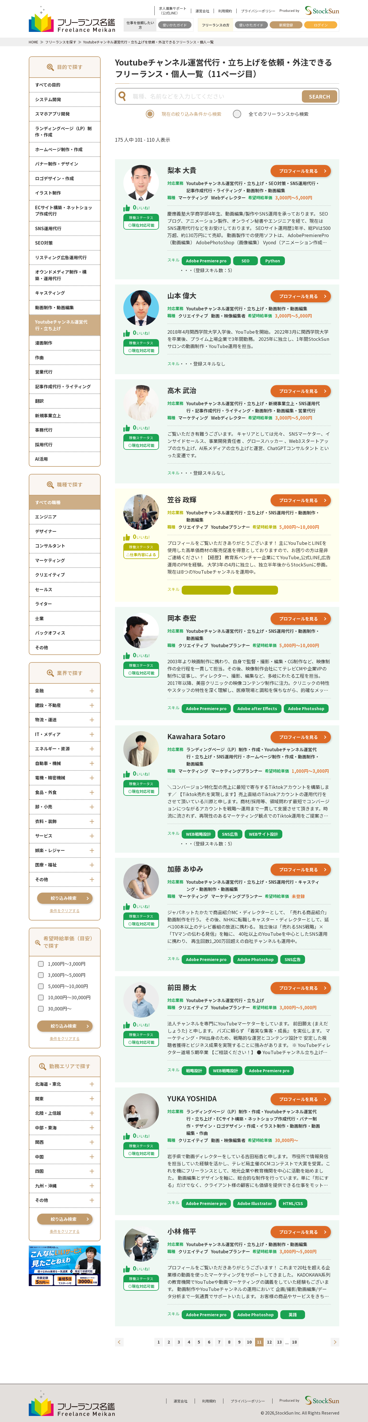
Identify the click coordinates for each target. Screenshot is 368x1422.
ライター (43, 604)
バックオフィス (50, 633)
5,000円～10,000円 (68, 986)
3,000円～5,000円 (66, 974)
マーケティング (50, 560)
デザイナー (46, 531)
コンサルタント (50, 546)
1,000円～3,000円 (66, 963)
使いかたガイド (175, 24)
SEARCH (319, 96)
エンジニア (46, 517)
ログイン (321, 24)
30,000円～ (60, 1008)
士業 (39, 618)
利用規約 (225, 11)
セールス (43, 589)
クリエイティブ (50, 575)
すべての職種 (47, 502)
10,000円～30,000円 (69, 997)
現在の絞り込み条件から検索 (191, 113)
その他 (41, 647)
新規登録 (286, 24)
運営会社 (202, 11)
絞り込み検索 (63, 898)
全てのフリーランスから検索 (278, 113)
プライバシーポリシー (258, 11)
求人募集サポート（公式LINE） (173, 10)
